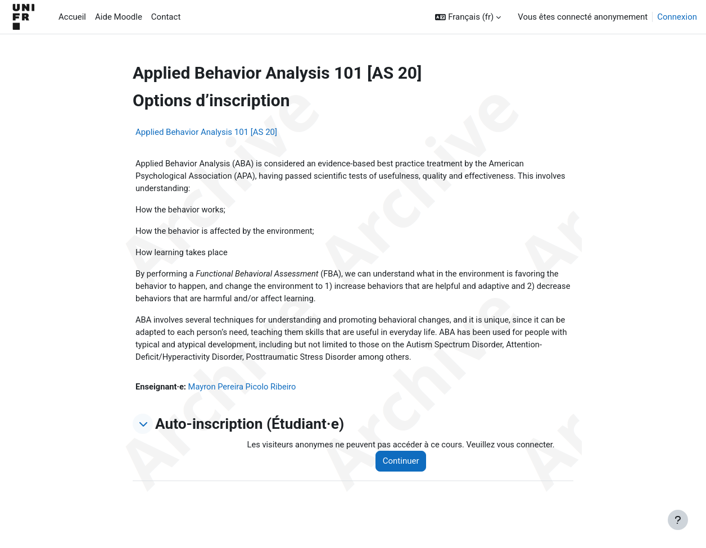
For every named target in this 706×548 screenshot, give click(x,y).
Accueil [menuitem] (72, 17)
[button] (468, 17)
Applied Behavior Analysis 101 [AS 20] (206, 132)
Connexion (677, 17)
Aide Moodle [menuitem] (118, 17)
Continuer (404, 465)
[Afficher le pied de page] (678, 520)
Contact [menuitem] (165, 17)
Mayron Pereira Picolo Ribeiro (244, 391)
